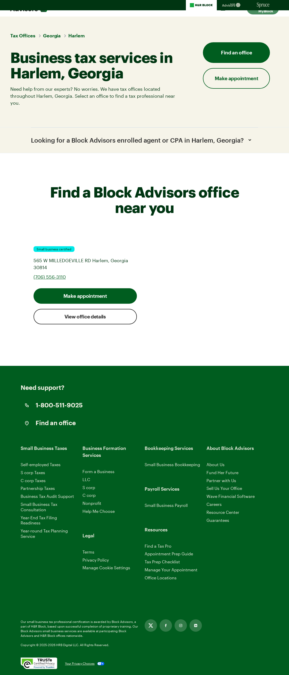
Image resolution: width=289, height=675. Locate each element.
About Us (216, 464)
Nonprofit (91, 503)
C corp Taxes (33, 480)
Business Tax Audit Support (47, 496)
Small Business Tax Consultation (39, 507)
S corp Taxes (33, 472)
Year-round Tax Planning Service (44, 534)
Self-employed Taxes (41, 464)
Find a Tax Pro (158, 546)
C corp (89, 495)
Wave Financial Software (231, 496)
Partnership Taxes (38, 488)
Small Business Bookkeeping (172, 464)
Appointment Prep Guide (169, 553)
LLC (86, 479)
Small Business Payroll (166, 505)
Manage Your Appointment (171, 569)
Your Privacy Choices (80, 663)
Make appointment (236, 78)
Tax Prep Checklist (162, 561)
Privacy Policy (95, 559)
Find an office (236, 52)
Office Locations (161, 577)
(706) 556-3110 (50, 277)
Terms (88, 551)
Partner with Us (221, 480)
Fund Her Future (222, 472)
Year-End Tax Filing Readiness (39, 520)
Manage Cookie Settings (106, 567)
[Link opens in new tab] (151, 625)
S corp (88, 487)
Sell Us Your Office (224, 488)
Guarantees (218, 520)
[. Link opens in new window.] (39, 663)
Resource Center (223, 512)
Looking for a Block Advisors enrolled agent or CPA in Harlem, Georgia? (142, 139)
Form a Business (98, 471)
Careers (214, 504)
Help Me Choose (98, 511)
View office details (85, 317)
